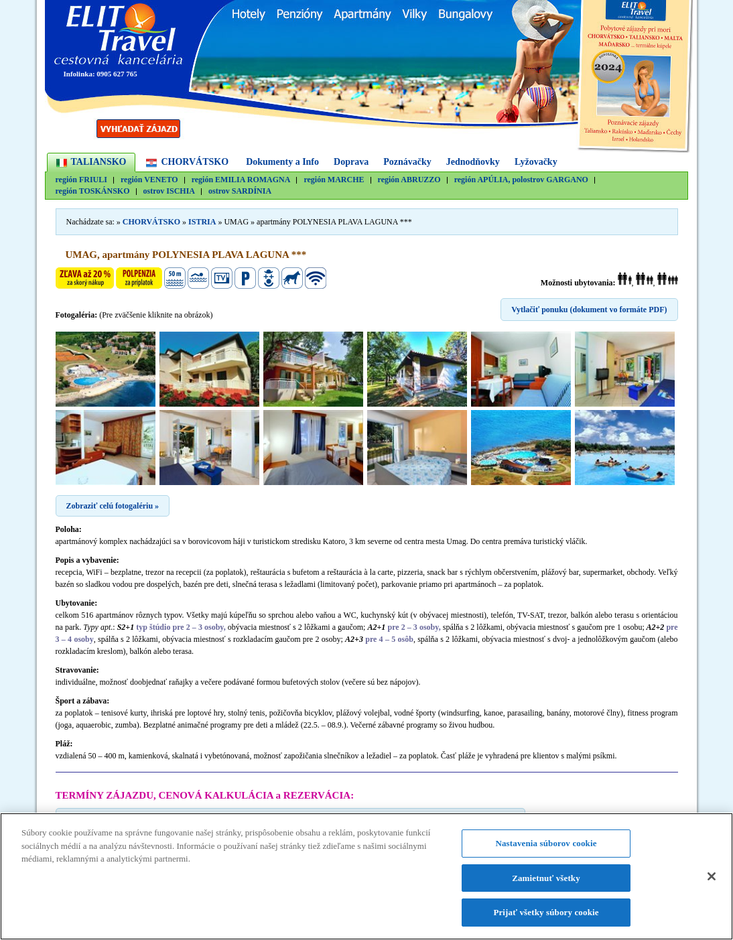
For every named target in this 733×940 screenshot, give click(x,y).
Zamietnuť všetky (546, 879)
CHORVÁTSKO (194, 162)
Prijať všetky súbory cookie (545, 913)
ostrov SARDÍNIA (239, 191)
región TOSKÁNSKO (93, 191)
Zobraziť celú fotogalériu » (112, 506)
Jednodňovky (473, 162)
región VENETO (149, 180)
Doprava (351, 162)
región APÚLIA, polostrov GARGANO (521, 180)
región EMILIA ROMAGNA (241, 180)
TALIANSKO (99, 162)
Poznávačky (407, 162)
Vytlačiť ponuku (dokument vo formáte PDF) (589, 309)
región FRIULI (81, 180)
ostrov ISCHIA (169, 191)
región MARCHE (334, 180)
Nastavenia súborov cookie (545, 844)
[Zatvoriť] (711, 877)
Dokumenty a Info (282, 162)
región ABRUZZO (409, 180)
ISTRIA (202, 221)
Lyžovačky (536, 162)
